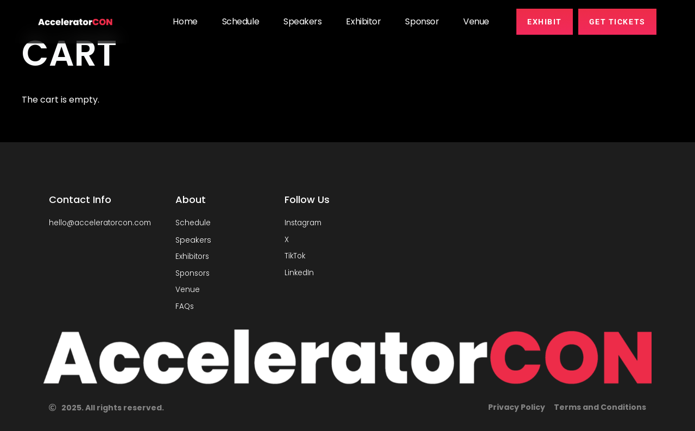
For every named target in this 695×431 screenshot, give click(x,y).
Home (185, 21)
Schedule (240, 21)
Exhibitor (363, 21)
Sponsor (422, 21)
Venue (476, 21)
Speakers (302, 21)
